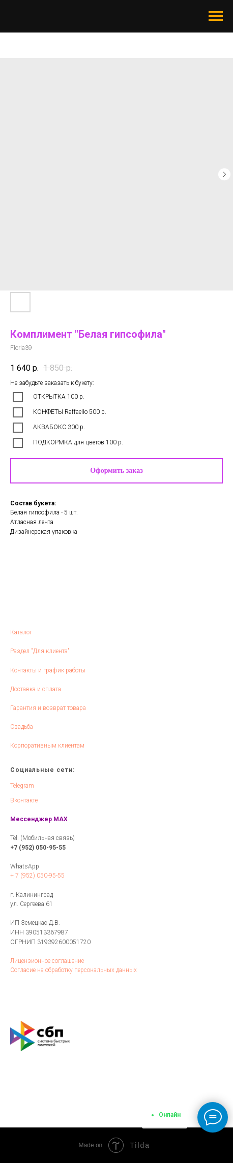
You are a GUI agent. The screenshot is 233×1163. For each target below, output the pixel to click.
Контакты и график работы (47, 670)
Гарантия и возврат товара (48, 708)
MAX (60, 819)
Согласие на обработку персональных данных (73, 970)
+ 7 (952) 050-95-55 (37, 875)
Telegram (22, 785)
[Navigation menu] (216, 16)
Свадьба (21, 726)
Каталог (21, 632)
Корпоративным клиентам (47, 745)
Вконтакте (24, 800)
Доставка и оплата (35, 689)
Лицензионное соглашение (47, 960)
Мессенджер (31, 819)
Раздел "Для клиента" (40, 651)
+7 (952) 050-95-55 (38, 847)
